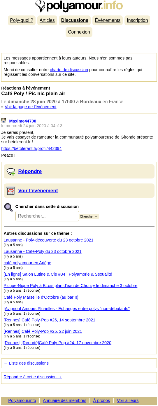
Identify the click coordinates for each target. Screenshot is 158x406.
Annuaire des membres (64, 400)
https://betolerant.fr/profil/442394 (31, 148)
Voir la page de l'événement (30, 106)
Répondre (30, 171)
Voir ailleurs (127, 400)
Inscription (137, 20)
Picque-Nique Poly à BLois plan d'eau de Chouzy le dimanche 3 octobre (71, 285)
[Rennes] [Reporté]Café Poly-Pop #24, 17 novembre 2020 (58, 342)
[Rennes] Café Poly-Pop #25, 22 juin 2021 (43, 331)
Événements (107, 20)
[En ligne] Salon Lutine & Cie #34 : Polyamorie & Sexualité (58, 274)
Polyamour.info (79, 6)
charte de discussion (69, 69)
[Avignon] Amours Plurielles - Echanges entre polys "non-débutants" (67, 308)
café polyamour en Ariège (27, 262)
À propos (101, 400)
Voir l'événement (38, 190)
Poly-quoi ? (21, 20)
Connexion (79, 31)
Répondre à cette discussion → (33, 376)
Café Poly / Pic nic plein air (33, 93)
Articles (47, 20)
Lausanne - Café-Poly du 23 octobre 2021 (43, 251)
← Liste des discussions (26, 363)
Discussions (74, 20)
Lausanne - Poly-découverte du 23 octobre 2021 (49, 240)
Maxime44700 (22, 121)
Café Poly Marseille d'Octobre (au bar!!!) (41, 297)
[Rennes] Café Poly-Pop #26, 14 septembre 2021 (49, 320)
